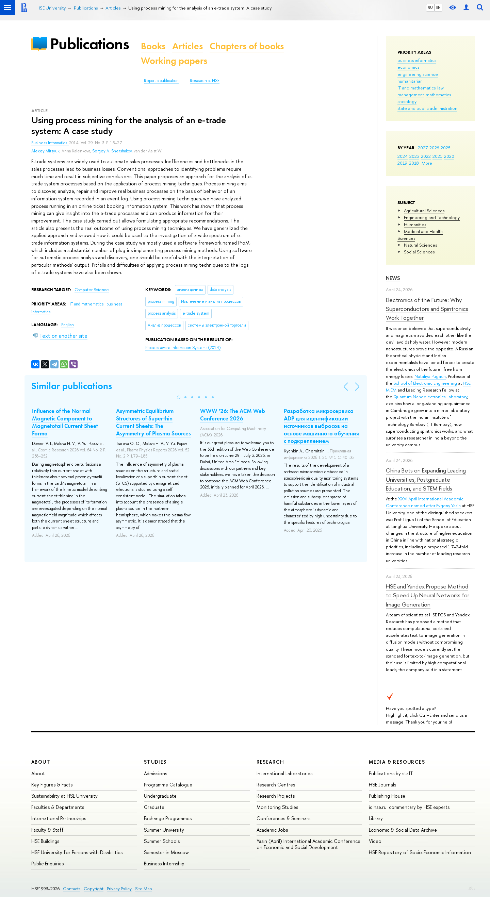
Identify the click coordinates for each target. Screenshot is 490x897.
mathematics (438, 95)
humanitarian (410, 81)
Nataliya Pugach (430, 376)
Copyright (93, 889)
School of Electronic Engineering (425, 383)
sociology (406, 101)
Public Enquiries (47, 863)
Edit (472, 887)
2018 (414, 163)
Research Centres (276, 784)
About (40, 762)
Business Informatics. (50, 143)
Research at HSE (204, 80)
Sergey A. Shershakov (112, 151)
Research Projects (276, 796)
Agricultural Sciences (424, 210)
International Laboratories (284, 773)
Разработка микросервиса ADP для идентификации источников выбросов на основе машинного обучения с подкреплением (321, 426)
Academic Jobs (272, 830)
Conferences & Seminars (283, 818)
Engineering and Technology (432, 217)
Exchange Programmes (168, 818)
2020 (449, 156)
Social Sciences (419, 252)
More (427, 163)
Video (375, 841)
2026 (434, 148)
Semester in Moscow (166, 852)
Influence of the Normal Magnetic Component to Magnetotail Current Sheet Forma (65, 422)
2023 (414, 156)
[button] (178, 397)
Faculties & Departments (57, 807)
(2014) (182, 347)
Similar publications (71, 386)
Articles (187, 46)
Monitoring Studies (277, 807)
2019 (402, 163)
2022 (426, 156)
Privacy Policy (119, 889)
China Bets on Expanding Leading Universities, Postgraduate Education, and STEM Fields (426, 479)
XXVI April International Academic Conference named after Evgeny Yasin (424, 502)
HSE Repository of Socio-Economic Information (420, 852)
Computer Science (92, 290)
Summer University (164, 830)
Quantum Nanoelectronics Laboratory (430, 397)
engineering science (417, 74)
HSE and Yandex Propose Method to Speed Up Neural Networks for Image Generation (427, 595)
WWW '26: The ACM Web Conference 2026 (232, 414)
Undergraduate (160, 796)
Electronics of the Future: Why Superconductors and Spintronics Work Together (427, 309)
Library (376, 818)
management (410, 95)
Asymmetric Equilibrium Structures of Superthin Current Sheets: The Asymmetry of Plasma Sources (153, 422)
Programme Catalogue (168, 784)
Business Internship (164, 863)
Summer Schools (162, 841)
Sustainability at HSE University (64, 796)
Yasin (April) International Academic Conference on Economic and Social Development (308, 844)
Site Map (143, 889)
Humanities (415, 224)
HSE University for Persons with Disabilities (76, 852)
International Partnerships (58, 818)
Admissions (155, 773)
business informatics (416, 60)
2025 (446, 148)
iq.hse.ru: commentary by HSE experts (409, 807)
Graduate (154, 807)
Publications (89, 43)
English (67, 325)
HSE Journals (382, 784)
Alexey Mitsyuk (45, 151)
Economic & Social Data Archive (403, 830)
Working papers (174, 61)
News (393, 278)
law (440, 88)
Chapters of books (247, 46)
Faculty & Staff (47, 830)
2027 (423, 148)
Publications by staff (391, 773)
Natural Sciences (420, 245)
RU (430, 7)
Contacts (71, 889)
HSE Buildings (45, 841)
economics (408, 67)
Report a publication (161, 80)
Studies (155, 762)
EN (438, 7)
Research (270, 762)
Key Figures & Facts (51, 784)
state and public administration (427, 108)
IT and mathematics (416, 88)
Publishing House (387, 796)
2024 (402, 156)
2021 (437, 156)
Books (153, 46)
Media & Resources (397, 762)
